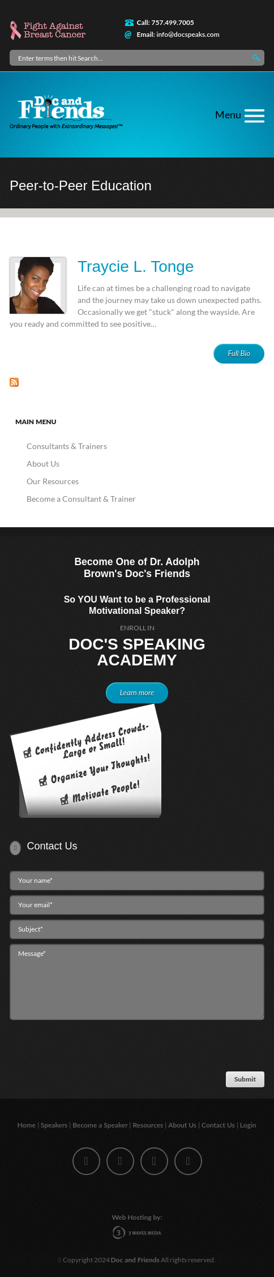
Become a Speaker (100, 1125)
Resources (148, 1125)
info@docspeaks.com (187, 34)
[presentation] (92, 1048)
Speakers (55, 1125)
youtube (188, 1161)
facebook (86, 1161)
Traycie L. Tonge (136, 266)
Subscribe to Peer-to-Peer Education (14, 382)
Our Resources (53, 481)
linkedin (154, 1161)
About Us (43, 463)
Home (27, 1125)
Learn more (137, 692)
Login (249, 1125)
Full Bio (239, 353)
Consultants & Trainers (67, 446)
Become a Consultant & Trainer (81, 498)
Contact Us (219, 1125)
